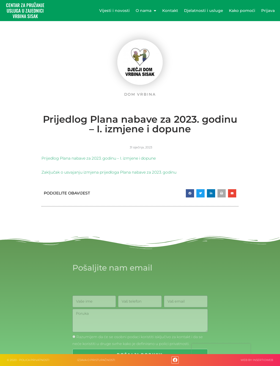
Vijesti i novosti (114, 10)
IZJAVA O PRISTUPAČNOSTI (96, 360)
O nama (146, 10)
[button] (190, 193)
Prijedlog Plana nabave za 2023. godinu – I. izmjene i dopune (98, 158)
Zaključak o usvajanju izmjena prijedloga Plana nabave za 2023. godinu (108, 172)
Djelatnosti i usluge (203, 10)
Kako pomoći (242, 10)
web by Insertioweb (257, 360)
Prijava (268, 10)
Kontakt (170, 10)
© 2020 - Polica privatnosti (28, 360)
